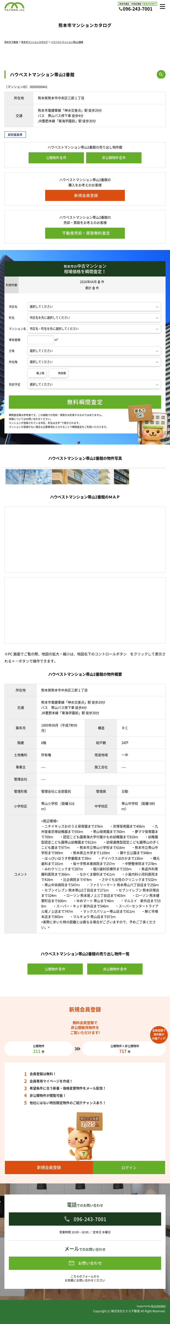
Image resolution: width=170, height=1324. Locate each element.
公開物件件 (56, 158)
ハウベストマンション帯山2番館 (67, 42)
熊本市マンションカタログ (34, 42)
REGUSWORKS (158, 1306)
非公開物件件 (114, 158)
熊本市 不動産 (11, 42)
